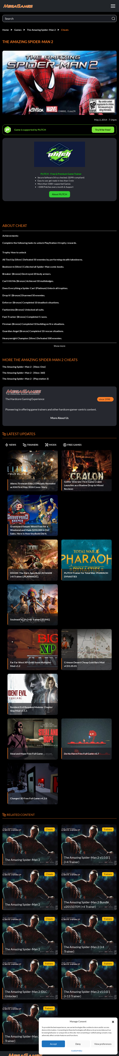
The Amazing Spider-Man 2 (41, 29)
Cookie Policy (76, 1051)
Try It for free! (103, 129)
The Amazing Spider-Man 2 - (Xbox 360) (23, 372)
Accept (53, 1044)
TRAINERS (30, 445)
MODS (50, 445)
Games (18, 29)
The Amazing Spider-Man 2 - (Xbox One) (24, 366)
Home (5, 29)
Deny (78, 1044)
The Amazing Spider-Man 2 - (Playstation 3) (25, 378)
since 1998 (104, 399)
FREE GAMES (72, 445)
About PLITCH (59, 194)
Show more (59, 345)
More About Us (59, 418)
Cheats (65, 29)
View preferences (103, 1044)
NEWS (10, 445)
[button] (113, 1021)
